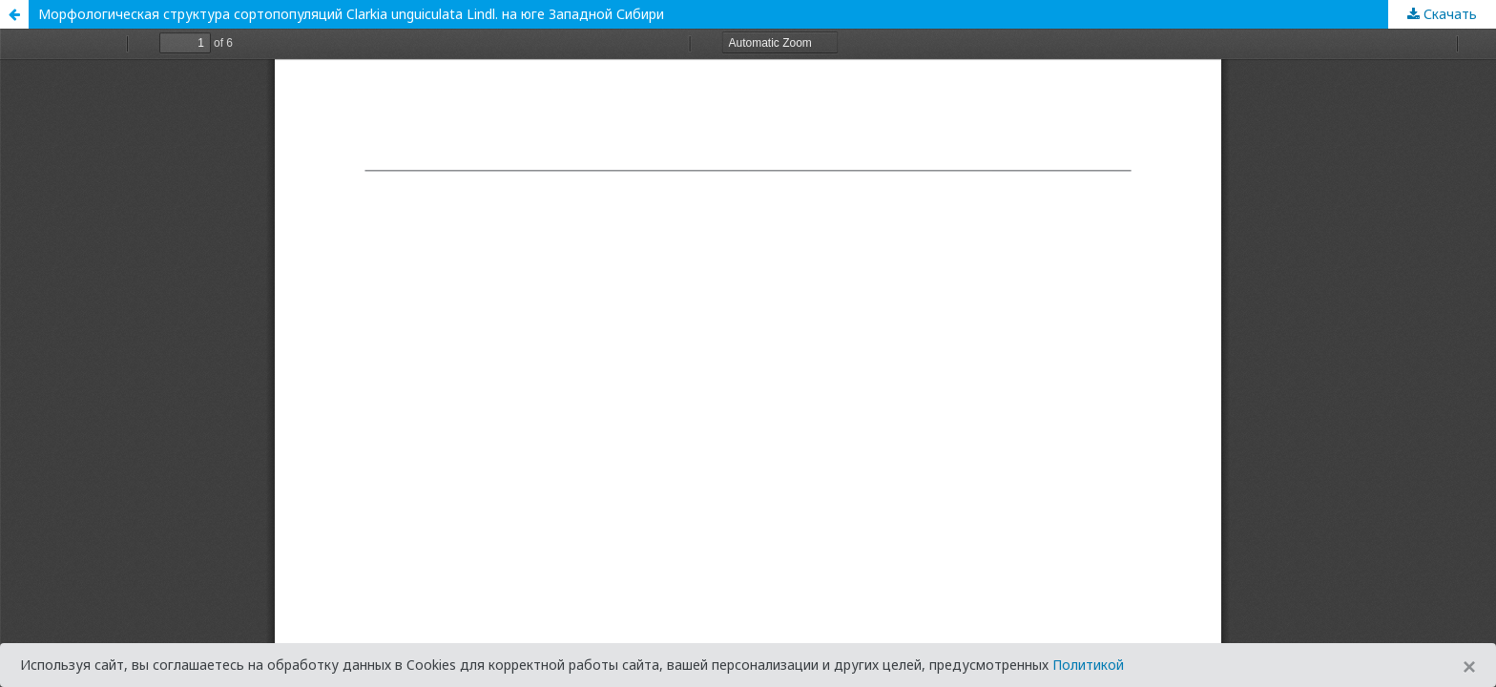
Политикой (1088, 665)
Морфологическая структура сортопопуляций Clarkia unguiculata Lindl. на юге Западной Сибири (351, 14)
